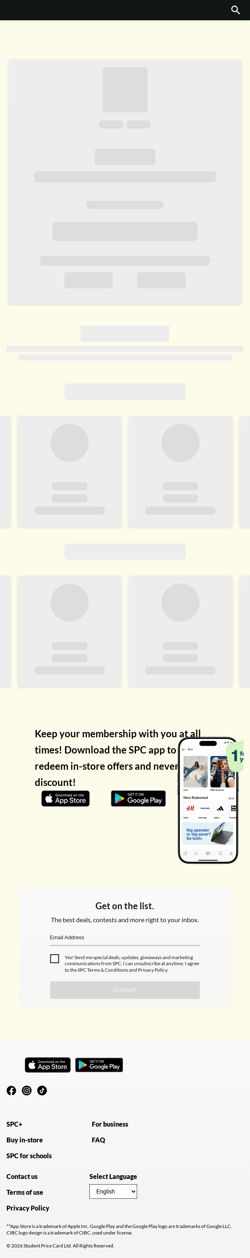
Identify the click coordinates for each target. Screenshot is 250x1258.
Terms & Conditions (107, 970)
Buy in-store (24, 1140)
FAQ (98, 1140)
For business (110, 1124)
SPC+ (14, 1124)
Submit (125, 990)
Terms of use (24, 1192)
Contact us (22, 1176)
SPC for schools (29, 1155)
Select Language (113, 1176)
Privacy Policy (152, 970)
